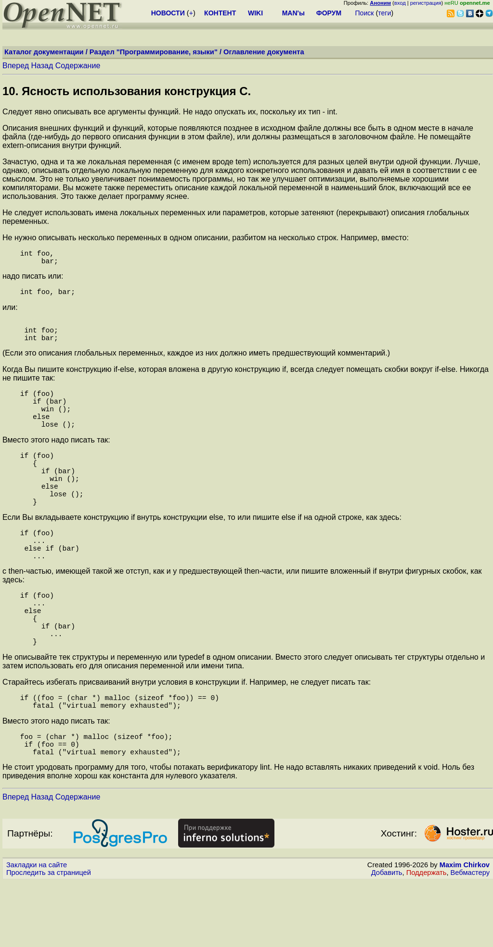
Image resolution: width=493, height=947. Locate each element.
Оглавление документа (263, 52)
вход (400, 3)
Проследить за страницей (48, 938)
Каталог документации (44, 52)
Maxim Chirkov (465, 930)
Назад (42, 65)
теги (384, 13)
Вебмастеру (470, 938)
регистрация (425, 3)
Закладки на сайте (36, 930)
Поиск (364, 13)
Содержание (78, 65)
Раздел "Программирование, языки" (154, 52)
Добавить (386, 938)
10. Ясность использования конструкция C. (126, 91)
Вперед (15, 65)
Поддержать (426, 938)
